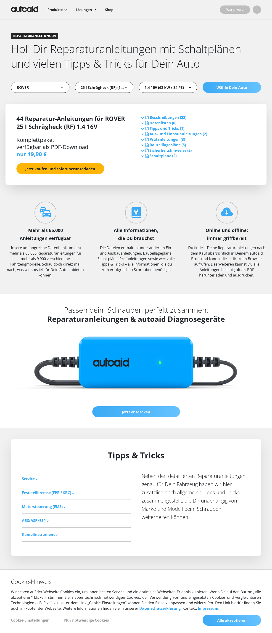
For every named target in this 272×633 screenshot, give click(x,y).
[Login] (257, 9)
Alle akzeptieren (232, 620)
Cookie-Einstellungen (30, 620)
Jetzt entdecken (136, 412)
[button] (168, 117)
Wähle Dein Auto (232, 87)
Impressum (208, 608)
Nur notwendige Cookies (86, 620)
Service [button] (30, 478)
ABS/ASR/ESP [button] (35, 520)
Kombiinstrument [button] (40, 534)
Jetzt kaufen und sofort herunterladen (60, 168)
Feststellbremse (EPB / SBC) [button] (48, 492)
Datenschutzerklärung (160, 608)
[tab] (199, 117)
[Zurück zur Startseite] (24, 9)
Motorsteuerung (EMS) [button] (44, 506)
